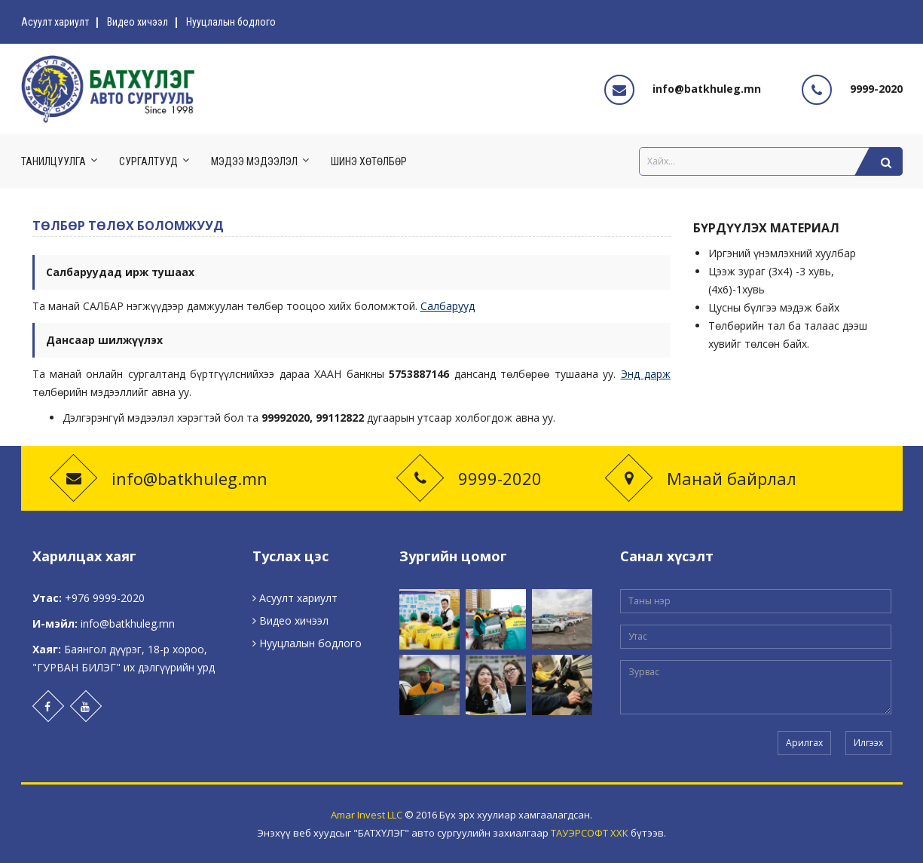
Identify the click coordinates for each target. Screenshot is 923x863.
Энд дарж (646, 374)
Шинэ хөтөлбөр (369, 161)
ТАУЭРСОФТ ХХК (589, 833)
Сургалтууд (148, 161)
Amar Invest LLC (366, 815)
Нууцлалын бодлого (231, 22)
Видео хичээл (137, 22)
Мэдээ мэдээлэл (254, 161)
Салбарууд (447, 306)
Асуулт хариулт (55, 22)
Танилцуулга (53, 161)
